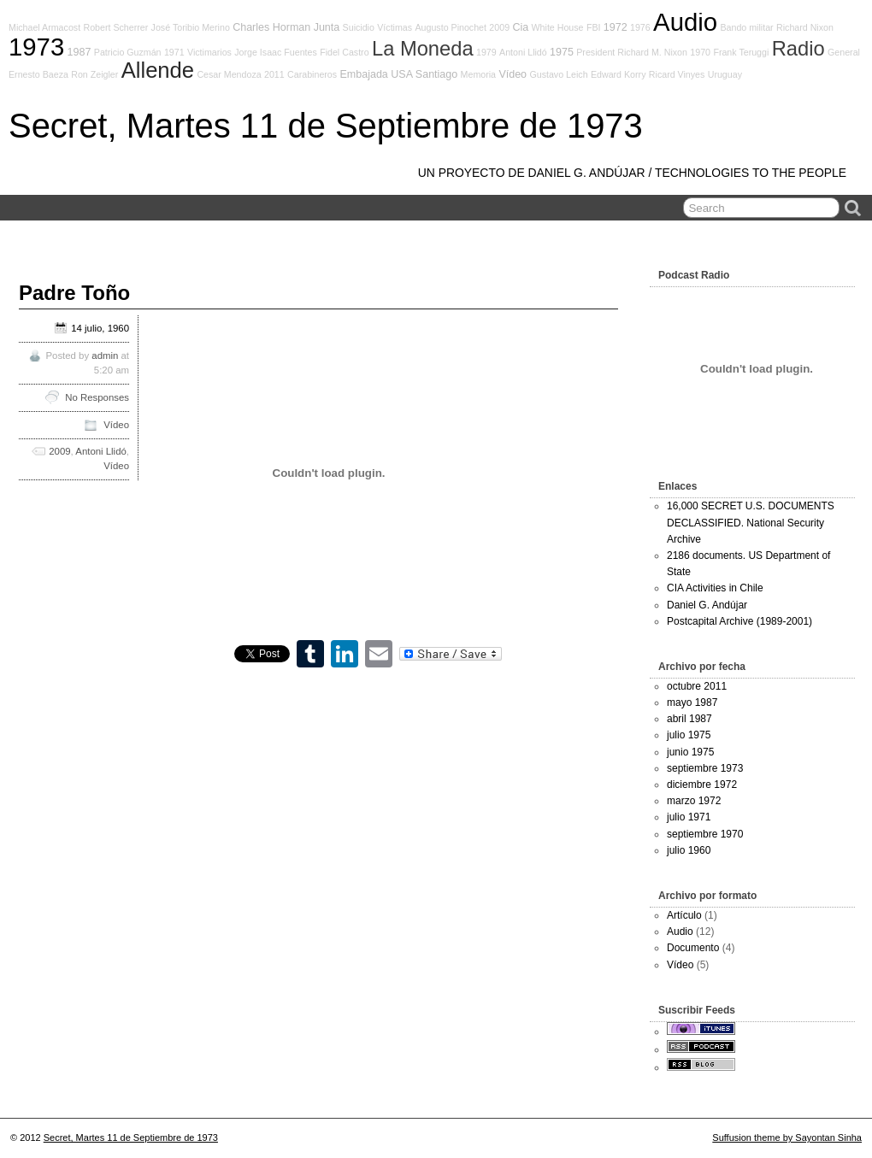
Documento (693, 948)
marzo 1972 (694, 801)
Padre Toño (74, 292)
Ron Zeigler (94, 74)
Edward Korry (618, 74)
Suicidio (358, 27)
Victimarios (209, 52)
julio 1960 (688, 850)
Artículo (684, 915)
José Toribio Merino (190, 27)
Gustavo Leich (558, 74)
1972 (615, 27)
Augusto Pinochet (450, 27)
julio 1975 (688, 735)
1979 (486, 52)
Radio (798, 49)
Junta (327, 27)
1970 (700, 52)
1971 (174, 52)
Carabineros (312, 74)
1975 (562, 52)
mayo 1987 (692, 702)
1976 (640, 27)
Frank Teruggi (741, 52)
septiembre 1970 (705, 834)
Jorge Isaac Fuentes (275, 52)
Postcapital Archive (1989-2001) (739, 621)
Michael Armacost (44, 27)
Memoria (478, 74)
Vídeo (512, 74)
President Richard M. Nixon (631, 52)
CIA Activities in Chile (715, 588)
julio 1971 (688, 817)
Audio (685, 22)
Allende (157, 70)
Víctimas (394, 27)
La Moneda (423, 49)
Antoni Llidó (523, 52)
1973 (36, 46)
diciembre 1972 (702, 785)
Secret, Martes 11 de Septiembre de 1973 (326, 125)
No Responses (97, 397)
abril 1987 (689, 719)
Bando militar (746, 27)
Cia (520, 27)
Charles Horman (271, 27)
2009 (499, 27)
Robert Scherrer (115, 27)
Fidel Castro (344, 52)
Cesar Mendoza (229, 74)
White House (558, 27)
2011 (274, 74)
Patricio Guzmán (128, 52)
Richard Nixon (805, 27)
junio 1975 (690, 752)
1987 (79, 52)
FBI (593, 27)
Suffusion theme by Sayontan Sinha (787, 1137)
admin (104, 355)
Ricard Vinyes (677, 74)
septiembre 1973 (705, 768)
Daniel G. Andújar (707, 605)
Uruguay (725, 74)
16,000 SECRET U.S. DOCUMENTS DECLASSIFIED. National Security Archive (750, 522)
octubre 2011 (697, 686)
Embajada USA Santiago (398, 74)
